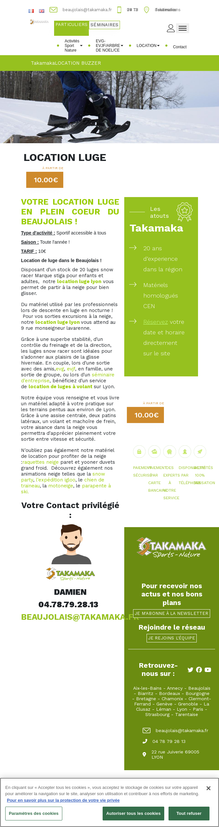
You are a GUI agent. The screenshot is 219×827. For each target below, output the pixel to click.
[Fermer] (208, 791)
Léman (163, 709)
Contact (180, 47)
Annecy (175, 688)
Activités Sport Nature (74, 46)
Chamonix (172, 698)
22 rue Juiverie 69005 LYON (171, 754)
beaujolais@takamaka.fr (175, 730)
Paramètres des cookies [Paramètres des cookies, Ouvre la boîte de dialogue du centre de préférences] (34, 816)
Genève (164, 703)
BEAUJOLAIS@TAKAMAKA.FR (80, 617)
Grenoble (188, 703)
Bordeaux (169, 693)
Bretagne (146, 698)
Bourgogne (197, 693)
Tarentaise (186, 714)
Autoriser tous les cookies (133, 816)
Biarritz (145, 693)
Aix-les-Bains (147, 688)
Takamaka (43, 63)
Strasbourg (157, 714)
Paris (198, 709)
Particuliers (71, 24)
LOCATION (148, 45)
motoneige (60, 486)
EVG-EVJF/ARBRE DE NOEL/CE (109, 46)
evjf (71, 369)
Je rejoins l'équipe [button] (171, 638)
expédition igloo (56, 480)
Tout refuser (188, 816)
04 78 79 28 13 (164, 741)
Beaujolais (199, 688)
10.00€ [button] (46, 180)
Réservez (155, 321)
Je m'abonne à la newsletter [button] (171, 613)
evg (60, 369)
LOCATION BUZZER (78, 63)
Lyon (182, 709)
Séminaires (104, 24)
